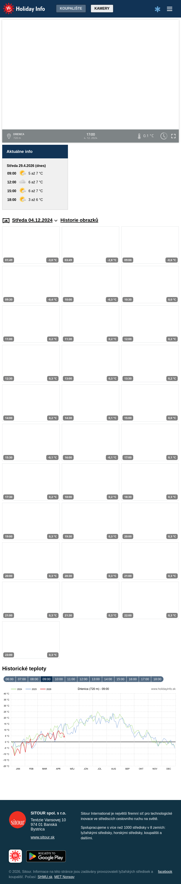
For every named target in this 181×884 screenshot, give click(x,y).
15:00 (120, 679)
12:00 (83, 679)
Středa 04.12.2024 (34, 220)
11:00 (71, 679)
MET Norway (64, 877)
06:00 (10, 679)
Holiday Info (19, 5)
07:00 (22, 679)
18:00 (157, 679)
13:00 (96, 679)
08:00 (34, 679)
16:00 (133, 679)
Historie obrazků (79, 220)
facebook (165, 871)
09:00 (46, 679)
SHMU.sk (44, 877)
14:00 (108, 679)
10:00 (59, 679)
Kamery (102, 8)
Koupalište (71, 8)
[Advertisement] (125, 177)
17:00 (145, 679)
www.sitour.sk (43, 837)
